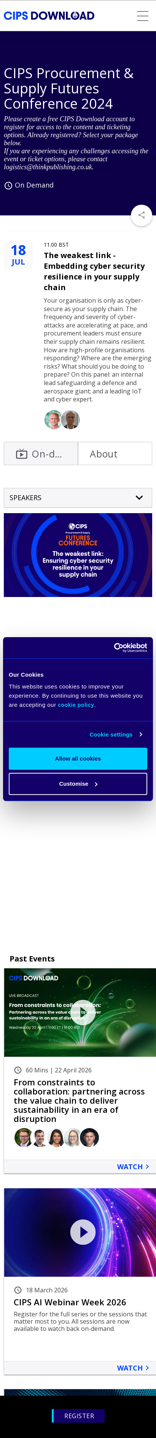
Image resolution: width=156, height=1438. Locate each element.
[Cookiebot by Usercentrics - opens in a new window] (114, 648)
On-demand (47, 453)
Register (79, 1416)
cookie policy (76, 705)
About (104, 453)
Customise (78, 783)
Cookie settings (110, 734)
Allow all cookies (78, 758)
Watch (134, 1166)
